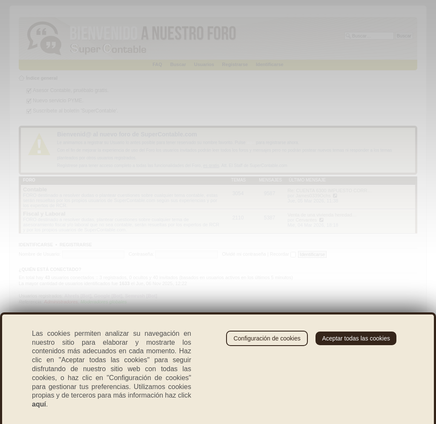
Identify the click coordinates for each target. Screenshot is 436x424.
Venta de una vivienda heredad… (322, 214)
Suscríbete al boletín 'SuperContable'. (75, 111)
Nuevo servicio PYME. (58, 101)
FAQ (157, 64)
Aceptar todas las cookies (356, 338)
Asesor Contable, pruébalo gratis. (71, 90)
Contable (35, 189)
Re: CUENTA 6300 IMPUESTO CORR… (329, 190)
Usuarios (204, 64)
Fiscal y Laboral (44, 214)
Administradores (60, 301)
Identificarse (270, 64)
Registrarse (235, 64)
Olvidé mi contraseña (244, 254)
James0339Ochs (313, 195)
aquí (251, 142)
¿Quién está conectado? (50, 269)
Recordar (283, 254)
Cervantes (306, 219)
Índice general (41, 78)
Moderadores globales (103, 301)
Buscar (178, 64)
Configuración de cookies (266, 338)
